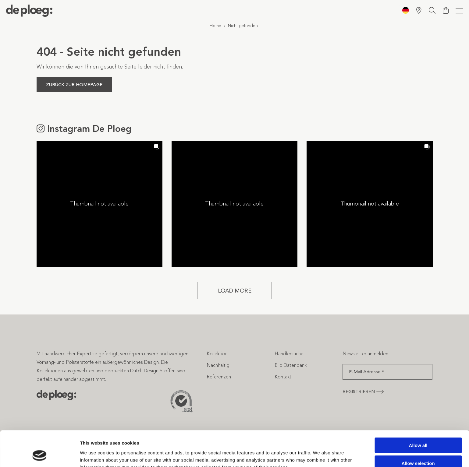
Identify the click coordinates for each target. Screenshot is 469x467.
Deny (418, 449)
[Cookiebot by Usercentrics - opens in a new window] (39, 455)
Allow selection (418, 431)
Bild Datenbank (291, 365)
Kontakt (283, 377)
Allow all (418, 413)
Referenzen (219, 377)
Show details (320, 455)
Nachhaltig (218, 365)
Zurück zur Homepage (74, 84)
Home (215, 25)
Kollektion (217, 353)
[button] (99, 204)
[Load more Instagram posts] (234, 290)
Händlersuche (289, 353)
